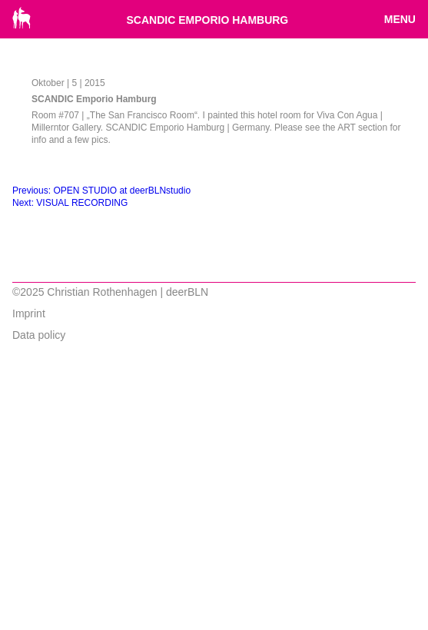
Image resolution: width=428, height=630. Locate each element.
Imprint (28, 313)
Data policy (38, 335)
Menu (400, 19)
